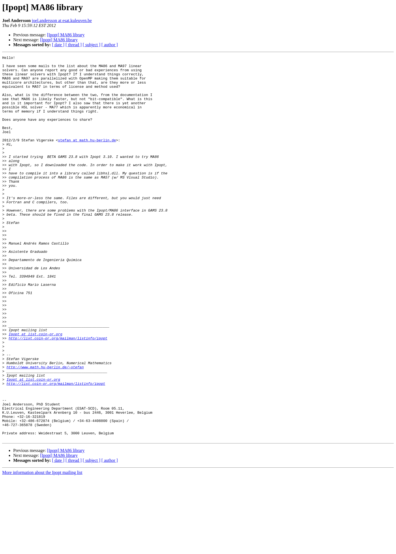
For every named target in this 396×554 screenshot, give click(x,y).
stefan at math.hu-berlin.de (87, 157)
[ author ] (109, 44)
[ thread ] (73, 44)
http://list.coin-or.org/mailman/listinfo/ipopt (58, 395)
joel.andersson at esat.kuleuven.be (62, 20)
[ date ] (58, 44)
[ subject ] (91, 44)
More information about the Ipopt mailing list (42, 549)
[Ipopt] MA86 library (66, 34)
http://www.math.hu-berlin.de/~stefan (45, 429)
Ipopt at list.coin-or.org (35, 390)
